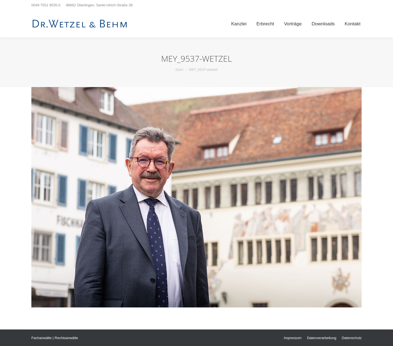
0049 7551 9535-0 (46, 5)
